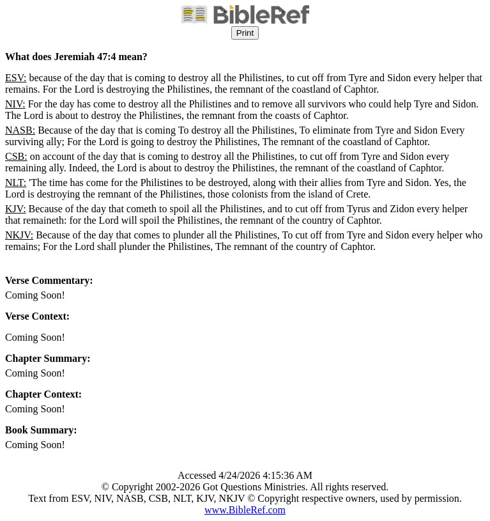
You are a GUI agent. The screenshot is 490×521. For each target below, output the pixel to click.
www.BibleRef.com (245, 509)
